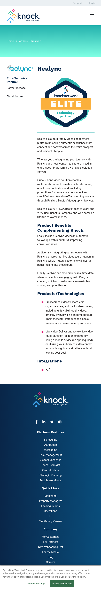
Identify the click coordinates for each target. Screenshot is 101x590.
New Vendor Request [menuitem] (50, 547)
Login (92, 3)
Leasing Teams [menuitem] (50, 506)
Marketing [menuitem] (50, 496)
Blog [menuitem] (50, 557)
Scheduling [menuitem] (50, 439)
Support (77, 3)
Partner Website (16, 88)
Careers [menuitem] (50, 562)
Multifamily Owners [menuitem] (50, 521)
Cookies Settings (36, 583)
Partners (23, 41)
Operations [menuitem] (50, 511)
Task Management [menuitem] (50, 455)
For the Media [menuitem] (50, 552)
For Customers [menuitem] (50, 536)
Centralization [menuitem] (50, 470)
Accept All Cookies (62, 583)
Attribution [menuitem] (50, 444)
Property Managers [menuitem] (50, 501)
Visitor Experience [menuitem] (50, 460)
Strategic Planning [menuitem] (51, 475)
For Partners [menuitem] (50, 542)
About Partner (15, 96)
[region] (50, 577)
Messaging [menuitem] (50, 450)
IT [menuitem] (50, 516)
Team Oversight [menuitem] (50, 465)
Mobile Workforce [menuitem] (50, 480)
